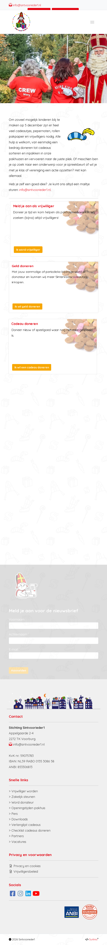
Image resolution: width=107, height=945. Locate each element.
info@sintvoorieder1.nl (27, 5)
